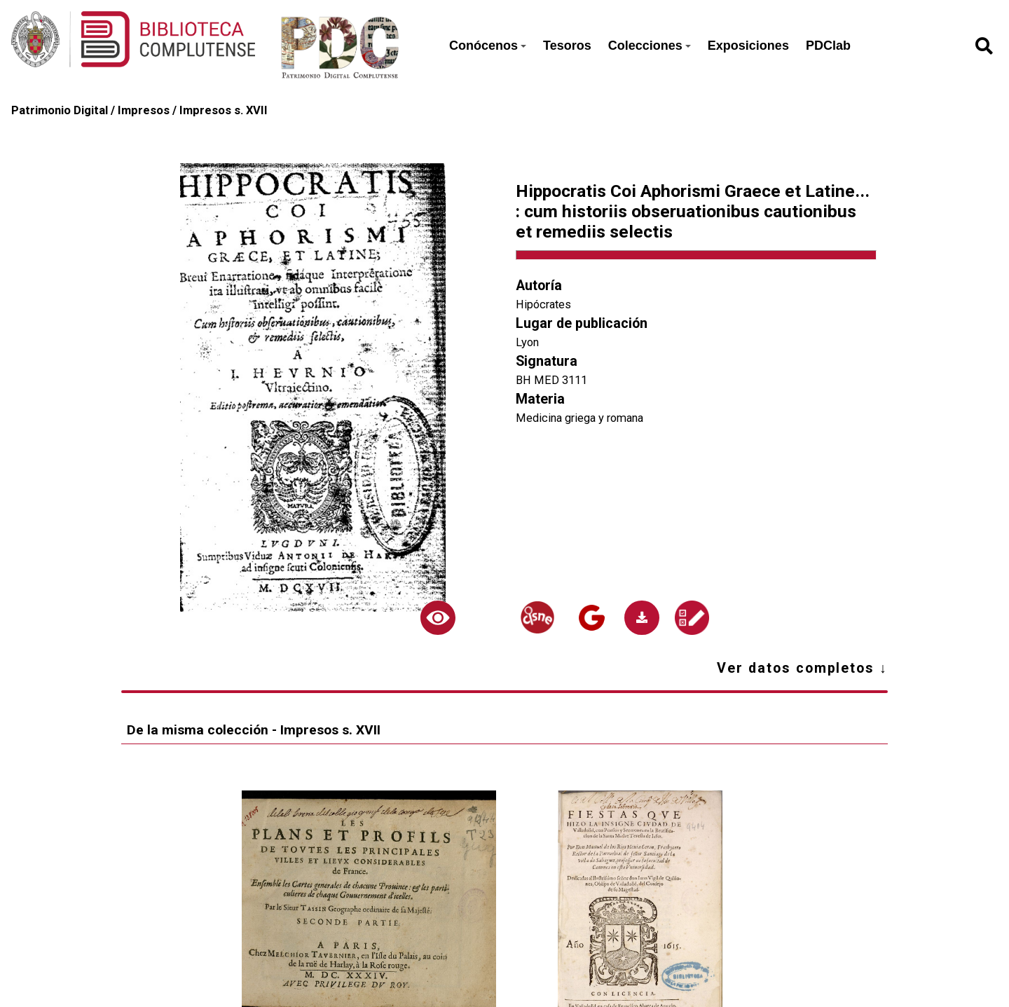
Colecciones (649, 46)
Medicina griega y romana (579, 418)
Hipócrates (543, 304)
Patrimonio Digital (59, 110)
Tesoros (567, 46)
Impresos (144, 110)
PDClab (828, 46)
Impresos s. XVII (223, 110)
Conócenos (487, 46)
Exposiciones (748, 46)
